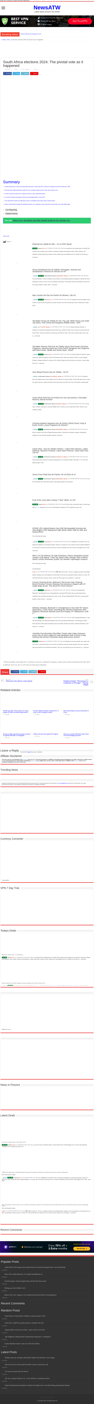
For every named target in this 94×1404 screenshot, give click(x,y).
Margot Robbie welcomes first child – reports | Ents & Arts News (25, 1330)
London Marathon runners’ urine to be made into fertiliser (22, 1344)
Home (3, 39)
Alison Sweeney (25, 34)
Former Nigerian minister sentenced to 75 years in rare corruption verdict (46, 711)
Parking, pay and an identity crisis (14, 1288)
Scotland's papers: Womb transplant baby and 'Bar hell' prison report (25, 1281)
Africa (8, 39)
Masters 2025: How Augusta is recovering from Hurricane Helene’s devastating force (30, 1295)
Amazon (25, 759)
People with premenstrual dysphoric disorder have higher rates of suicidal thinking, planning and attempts (37, 1385)
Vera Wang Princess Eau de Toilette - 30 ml (50, 372)
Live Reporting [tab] (11, 210)
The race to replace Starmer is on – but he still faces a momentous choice (27, 1378)
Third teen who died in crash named (19, 680)
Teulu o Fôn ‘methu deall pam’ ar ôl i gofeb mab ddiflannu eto (23, 1274)
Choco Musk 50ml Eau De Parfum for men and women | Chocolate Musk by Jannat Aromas (59, 399)
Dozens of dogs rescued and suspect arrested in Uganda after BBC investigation (16, 734)
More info (63, 248)
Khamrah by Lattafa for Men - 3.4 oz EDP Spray (51, 244)
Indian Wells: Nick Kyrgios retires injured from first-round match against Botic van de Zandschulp (35, 1267)
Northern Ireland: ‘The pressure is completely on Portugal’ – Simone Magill (74, 682)
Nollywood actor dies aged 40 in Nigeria (45, 734)
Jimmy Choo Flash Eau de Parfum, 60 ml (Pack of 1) (53, 474)
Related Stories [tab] (12, 214)
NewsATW (47, 7)
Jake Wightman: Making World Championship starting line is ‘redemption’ (28, 1337)
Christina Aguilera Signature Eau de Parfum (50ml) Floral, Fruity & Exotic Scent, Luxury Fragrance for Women (59, 424)
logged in (29, 752)
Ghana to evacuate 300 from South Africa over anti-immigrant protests (76, 734)
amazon (34, 760)
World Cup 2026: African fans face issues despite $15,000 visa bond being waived (16, 711)
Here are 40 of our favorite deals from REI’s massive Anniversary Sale (26, 1364)
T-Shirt (38, 507)
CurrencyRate (5, 880)
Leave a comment (25, 69)
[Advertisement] (47, 49)
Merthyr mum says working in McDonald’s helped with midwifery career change (30, 1358)
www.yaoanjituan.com (63, 783)
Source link (6, 236)
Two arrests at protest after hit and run (16, 1371)
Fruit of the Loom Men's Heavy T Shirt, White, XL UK (53, 500)
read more (35, 257)
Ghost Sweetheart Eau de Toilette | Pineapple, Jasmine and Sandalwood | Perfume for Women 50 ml (56, 271)
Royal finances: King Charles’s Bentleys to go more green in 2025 (25, 1316)
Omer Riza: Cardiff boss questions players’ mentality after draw (24, 1323)
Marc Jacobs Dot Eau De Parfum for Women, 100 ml (53, 295)
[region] (47, 193)
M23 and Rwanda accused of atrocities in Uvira (76, 711)
